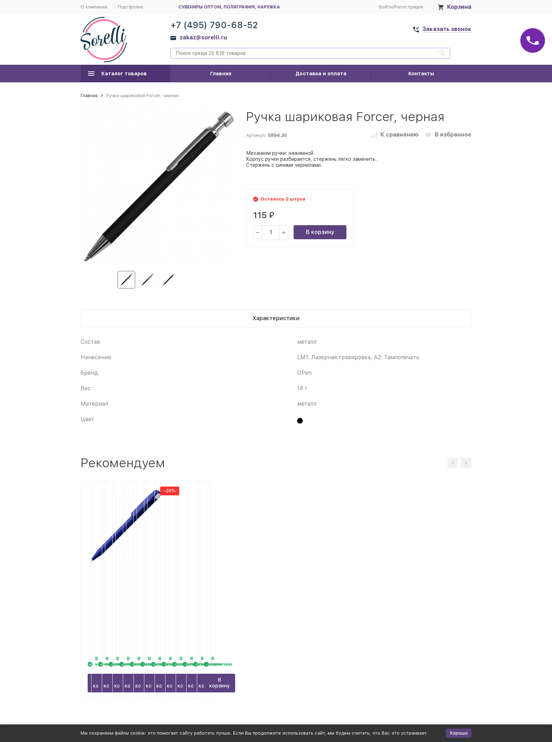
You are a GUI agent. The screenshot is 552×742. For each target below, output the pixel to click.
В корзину (320, 232)
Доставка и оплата (320, 73)
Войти (386, 6)
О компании (94, 6)
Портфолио (130, 6)
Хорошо (459, 733)
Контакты (421, 73)
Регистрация (408, 6)
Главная (220, 73)
